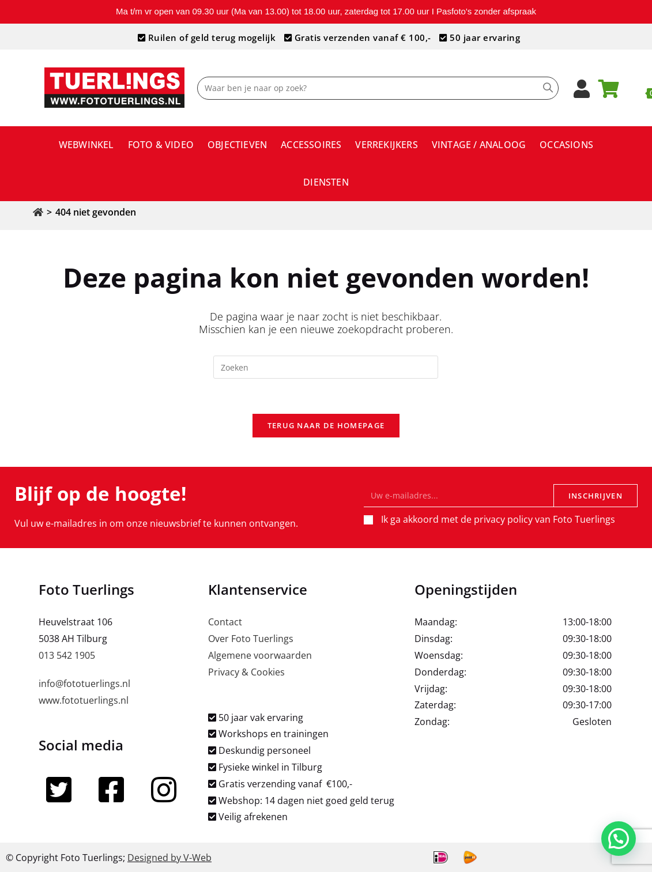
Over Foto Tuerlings (250, 638)
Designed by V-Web (169, 857)
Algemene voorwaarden (260, 655)
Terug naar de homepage (326, 425)
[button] (621, 847)
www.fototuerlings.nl (84, 700)
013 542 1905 (67, 655)
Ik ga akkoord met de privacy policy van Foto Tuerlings (498, 519)
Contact (225, 622)
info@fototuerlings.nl (84, 683)
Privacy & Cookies (246, 672)
